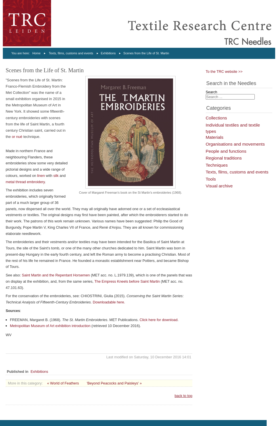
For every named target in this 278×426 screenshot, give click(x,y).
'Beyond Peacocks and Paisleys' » (114, 383)
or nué (17, 137)
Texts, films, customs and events (71, 53)
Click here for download (159, 320)
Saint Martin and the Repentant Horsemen (56, 275)
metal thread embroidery (25, 182)
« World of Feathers (63, 383)
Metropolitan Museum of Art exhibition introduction (50, 326)
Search (211, 92)
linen (41, 175)
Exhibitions (108, 53)
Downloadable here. (109, 302)
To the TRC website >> (224, 71)
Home (36, 53)
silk (55, 175)
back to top (183, 396)
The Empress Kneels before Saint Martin (127, 281)
